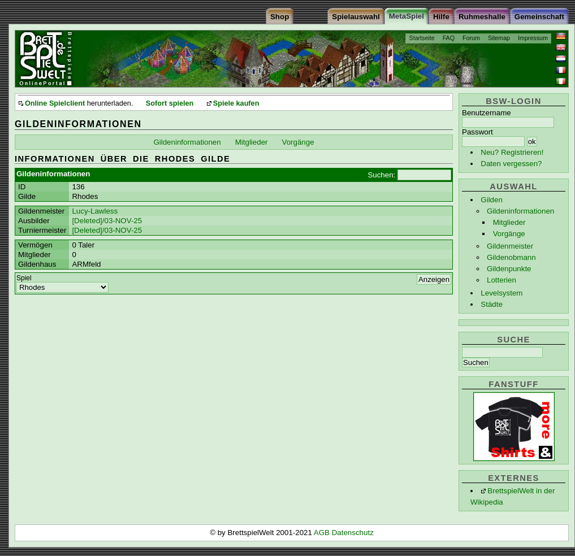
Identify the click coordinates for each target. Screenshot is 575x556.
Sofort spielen (169, 103)
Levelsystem (501, 293)
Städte (492, 304)
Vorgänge (509, 233)
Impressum (533, 37)
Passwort (477, 132)
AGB (323, 532)
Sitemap (499, 37)
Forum (471, 37)
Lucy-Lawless (95, 211)
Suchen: (381, 175)
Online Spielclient (55, 103)
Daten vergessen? (511, 163)
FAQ (449, 37)
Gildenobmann (511, 257)
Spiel (24, 278)
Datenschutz (353, 532)
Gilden (492, 200)
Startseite (422, 37)
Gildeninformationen (520, 211)
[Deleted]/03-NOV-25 (107, 220)
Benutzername (486, 112)
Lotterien (501, 280)
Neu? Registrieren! (512, 152)
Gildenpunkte (509, 268)
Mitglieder (509, 222)
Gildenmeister (510, 246)
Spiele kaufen (236, 103)
